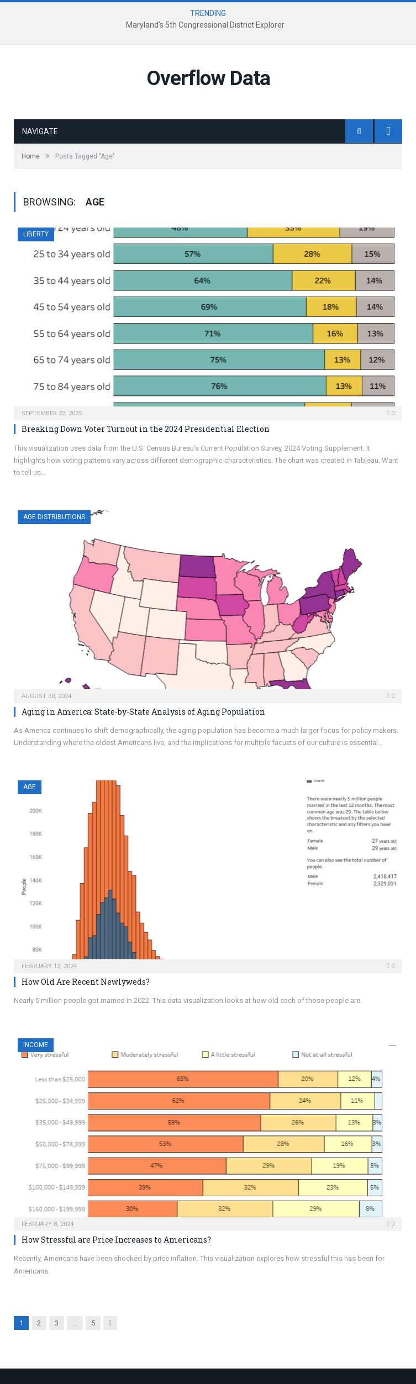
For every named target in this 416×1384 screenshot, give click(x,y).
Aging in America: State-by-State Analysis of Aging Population (143, 711)
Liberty (36, 234)
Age (29, 787)
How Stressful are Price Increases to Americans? (116, 1239)
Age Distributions (54, 517)
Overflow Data (208, 78)
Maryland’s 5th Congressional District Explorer (205, 24)
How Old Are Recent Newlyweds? (86, 981)
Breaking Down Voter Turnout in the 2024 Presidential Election (146, 429)
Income (35, 1045)
